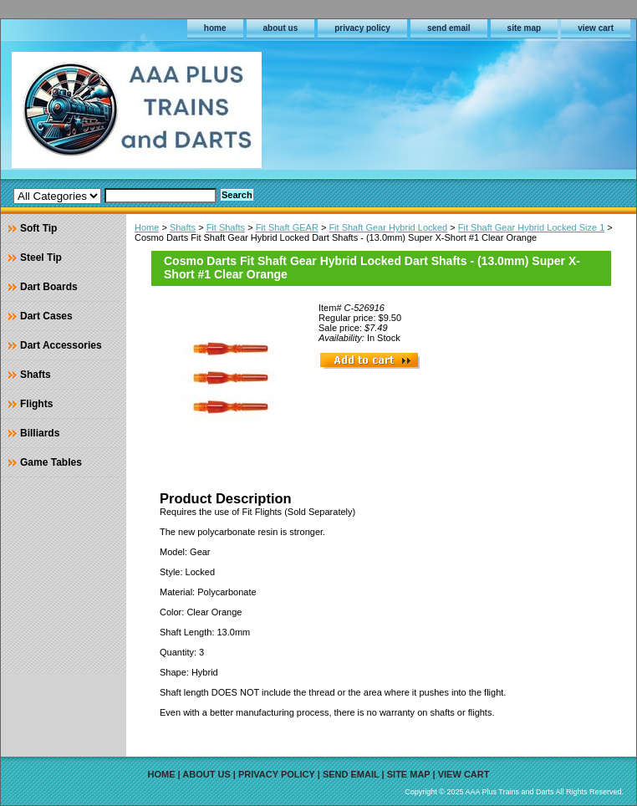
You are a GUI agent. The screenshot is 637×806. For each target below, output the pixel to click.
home (215, 28)
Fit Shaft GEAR (287, 227)
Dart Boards (49, 287)
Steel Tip (41, 257)
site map (524, 28)
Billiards (39, 433)
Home (147, 227)
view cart (596, 28)
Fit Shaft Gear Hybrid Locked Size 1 (531, 227)
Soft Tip (38, 228)
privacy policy (362, 28)
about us (280, 28)
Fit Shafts (225, 227)
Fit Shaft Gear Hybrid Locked (388, 227)
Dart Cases (46, 316)
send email (449, 28)
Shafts (183, 227)
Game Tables (51, 462)
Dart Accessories (61, 345)
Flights (36, 404)
